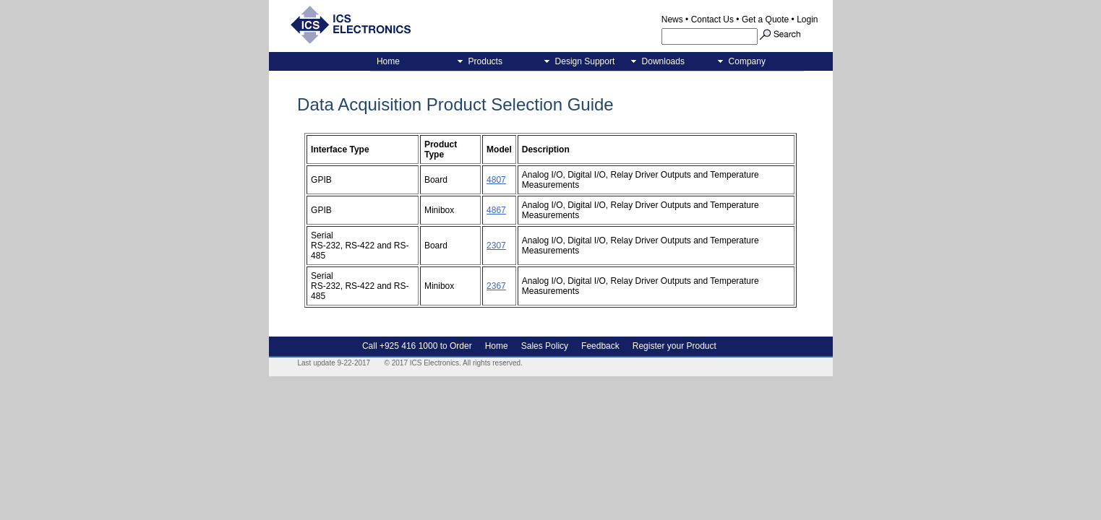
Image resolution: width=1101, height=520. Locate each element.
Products (482, 61)
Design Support (582, 61)
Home (388, 61)
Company (745, 61)
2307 (496, 245)
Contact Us (712, 19)
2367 (496, 286)
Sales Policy (544, 346)
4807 (496, 180)
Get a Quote (765, 19)
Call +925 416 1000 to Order (417, 346)
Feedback (600, 346)
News (672, 19)
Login (807, 19)
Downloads (661, 61)
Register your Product (674, 346)
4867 (496, 210)
